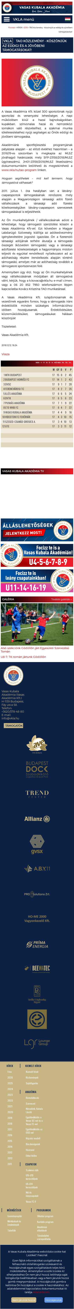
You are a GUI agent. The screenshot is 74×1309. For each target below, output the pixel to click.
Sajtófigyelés (32, 1083)
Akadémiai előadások (42, 1228)
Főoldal (11, 27)
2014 (9, 1146)
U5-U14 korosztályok (31, 1185)
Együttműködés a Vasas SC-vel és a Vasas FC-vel (34, 1120)
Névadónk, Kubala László (34, 1110)
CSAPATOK (31, 1164)
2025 (10, 1083)
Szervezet (30, 1103)
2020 (10, 1112)
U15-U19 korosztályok (31, 1177)
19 (41, 363)
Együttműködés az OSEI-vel (34, 1130)
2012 (9, 1158)
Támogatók (14, 725)
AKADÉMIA (30, 1092)
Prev (6, 416)
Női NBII (57, 363)
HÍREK (10, 1066)
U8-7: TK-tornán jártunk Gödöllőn (23, 656)
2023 (10, 1094)
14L (70, 363)
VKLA (7, 41)
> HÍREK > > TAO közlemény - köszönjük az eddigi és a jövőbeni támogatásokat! (40, 29)
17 (44, 363)
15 (49, 363)
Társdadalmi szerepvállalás (44, 1237)
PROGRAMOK (44, 1210)
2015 (9, 1141)
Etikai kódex (31, 1155)
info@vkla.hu (10, 718)
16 (47, 363)
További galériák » (61, 599)
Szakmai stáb (32, 1170)
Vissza (5, 354)
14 (52, 363)
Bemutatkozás (32, 1097)
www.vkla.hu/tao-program (19, 170)
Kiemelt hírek (32, 1071)
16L (66, 363)
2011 (9, 1164)
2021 (9, 1106)
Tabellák (11, 1230)
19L (63, 363)
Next (68, 416)
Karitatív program (45, 1221)
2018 (26, 27)
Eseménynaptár (14, 1216)
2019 (9, 1117)
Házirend (30, 1149)
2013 (9, 1152)
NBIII (37, 363)
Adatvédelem (41, 1292)
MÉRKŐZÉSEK (14, 1210)
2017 (9, 1129)
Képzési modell (33, 1138)
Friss (9, 1071)
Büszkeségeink (33, 1144)
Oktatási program (45, 1216)
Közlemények (32, 1077)
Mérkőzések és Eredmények (14, 1223)
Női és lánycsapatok (32, 1194)
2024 (10, 1089)
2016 (9, 1135)
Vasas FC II (31, 1201)
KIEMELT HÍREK (33, 1066)
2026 (10, 1077)
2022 (10, 1100)
